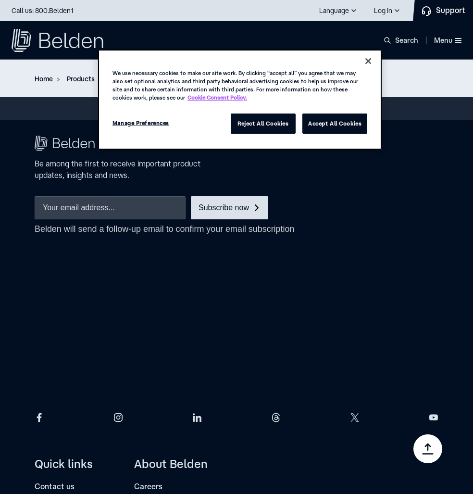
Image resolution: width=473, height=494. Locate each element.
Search (406, 40)
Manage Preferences (140, 123)
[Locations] (151, 393)
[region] (240, 100)
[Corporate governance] (174, 340)
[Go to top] (427, 448)
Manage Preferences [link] (64, 450)
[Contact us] (55, 322)
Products (81, 79)
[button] (338, 10)
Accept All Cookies (334, 123)
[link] (98, 434)
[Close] (368, 61)
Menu (447, 40)
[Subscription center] (70, 375)
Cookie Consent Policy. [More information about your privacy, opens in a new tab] (217, 97)
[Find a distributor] (66, 340)
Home (44, 79)
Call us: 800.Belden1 (43, 10)
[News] (144, 375)
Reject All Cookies (262, 123)
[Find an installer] (63, 358)
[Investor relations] (165, 358)
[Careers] (148, 322)
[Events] (47, 393)
